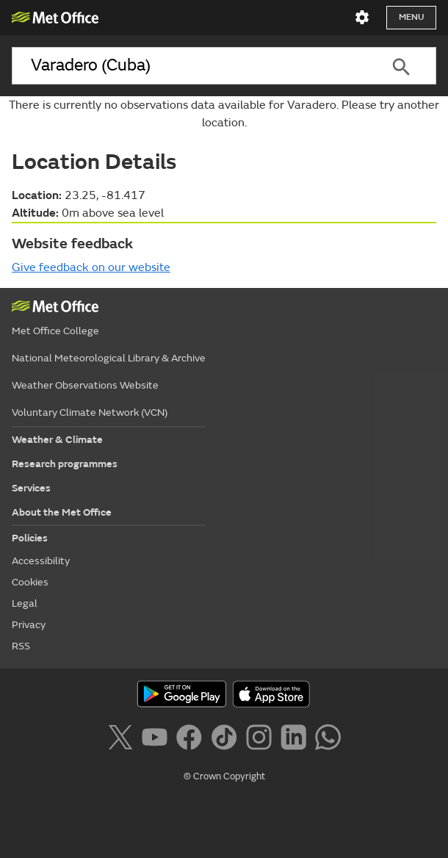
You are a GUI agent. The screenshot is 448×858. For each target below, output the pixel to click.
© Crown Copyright (224, 776)
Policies (30, 538)
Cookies (30, 582)
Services (31, 488)
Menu (411, 17)
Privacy (29, 625)
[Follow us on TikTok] (226, 739)
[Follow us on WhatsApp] (328, 739)
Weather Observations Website (85, 385)
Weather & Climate (57, 439)
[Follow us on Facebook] (192, 739)
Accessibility (41, 561)
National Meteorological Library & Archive (109, 358)
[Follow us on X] (123, 739)
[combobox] (188, 65)
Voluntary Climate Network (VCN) (89, 412)
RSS (21, 646)
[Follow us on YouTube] (157, 739)
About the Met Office (62, 512)
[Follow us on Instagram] (262, 739)
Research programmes (65, 464)
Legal (24, 603)
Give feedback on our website (91, 267)
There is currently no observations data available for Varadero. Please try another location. (224, 114)
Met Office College (55, 331)
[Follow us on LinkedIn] (296, 739)
